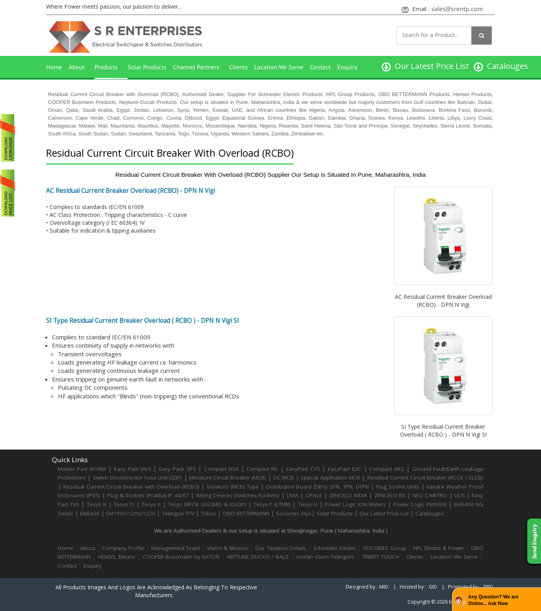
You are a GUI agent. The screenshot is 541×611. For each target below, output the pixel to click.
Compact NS (262, 468)
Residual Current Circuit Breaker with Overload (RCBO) (131, 486)
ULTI (459, 495)
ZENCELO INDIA (348, 495)
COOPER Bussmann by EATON (181, 556)
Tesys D (124, 504)
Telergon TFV (178, 513)
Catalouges (429, 513)
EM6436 (90, 513)
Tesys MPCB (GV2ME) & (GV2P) (208, 504)
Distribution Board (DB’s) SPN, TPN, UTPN (317, 486)
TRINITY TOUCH (380, 556)
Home (54, 67)
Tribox (208, 513)
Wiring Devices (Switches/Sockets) (238, 495)
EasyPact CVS (303, 468)
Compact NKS (386, 468)
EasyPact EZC (344, 468)
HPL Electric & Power (438, 548)
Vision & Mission (227, 548)
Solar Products (147, 67)
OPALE (314, 495)
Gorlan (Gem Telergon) (325, 556)
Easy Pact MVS (132, 468)
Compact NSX (222, 468)
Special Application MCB (330, 477)
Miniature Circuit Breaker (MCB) (227, 477)
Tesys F (151, 504)
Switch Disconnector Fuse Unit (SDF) (137, 477)
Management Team (175, 548)
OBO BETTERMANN (246, 513)
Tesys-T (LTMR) (273, 504)
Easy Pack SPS (177, 468)
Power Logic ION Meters (355, 504)
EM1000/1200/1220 (130, 513)
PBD (488, 586)
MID (383, 586)
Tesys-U (307, 504)
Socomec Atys (293, 513)
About (77, 67)
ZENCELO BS (391, 495)
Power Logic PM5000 (419, 504)
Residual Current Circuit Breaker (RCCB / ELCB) (425, 477)
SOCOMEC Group (384, 548)
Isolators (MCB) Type (233, 486)
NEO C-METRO (430, 495)
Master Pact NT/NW (83, 468)
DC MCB (283, 477)
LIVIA (292, 495)
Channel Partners (196, 67)
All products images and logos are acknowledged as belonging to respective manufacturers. (156, 591)
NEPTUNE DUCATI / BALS (257, 556)
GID (433, 586)
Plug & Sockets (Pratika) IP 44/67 (148, 495)
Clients (238, 67)
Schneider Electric (334, 548)
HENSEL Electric (116, 556)
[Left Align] (481, 35)
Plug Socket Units (397, 486)
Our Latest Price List (384, 513)
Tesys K (96, 504)
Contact (320, 67)
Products (106, 67)
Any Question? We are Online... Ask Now (493, 600)
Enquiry (347, 67)
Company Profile (123, 548)
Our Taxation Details (280, 548)
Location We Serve (279, 67)
